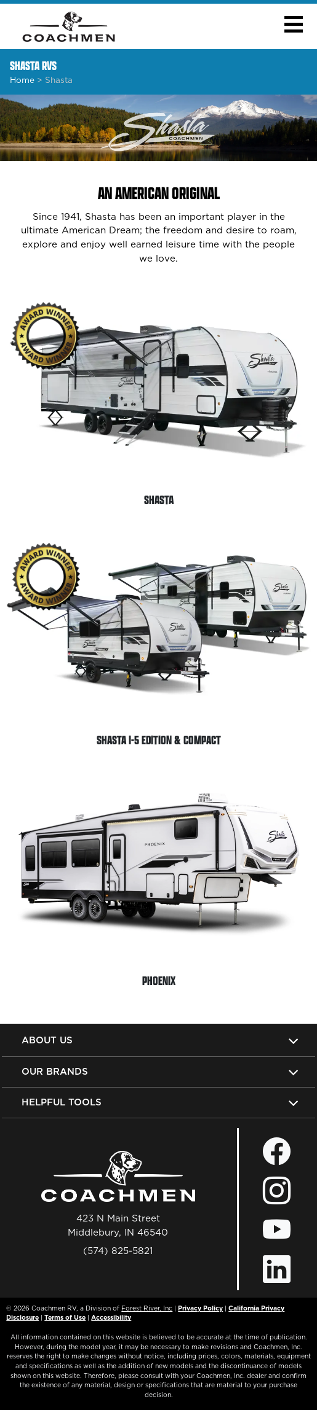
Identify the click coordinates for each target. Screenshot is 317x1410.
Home (22, 80)
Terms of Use (65, 1317)
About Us (47, 1040)
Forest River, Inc (146, 1308)
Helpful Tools (62, 1102)
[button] (293, 24)
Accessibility (111, 1317)
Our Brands (55, 1071)
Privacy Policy (200, 1308)
